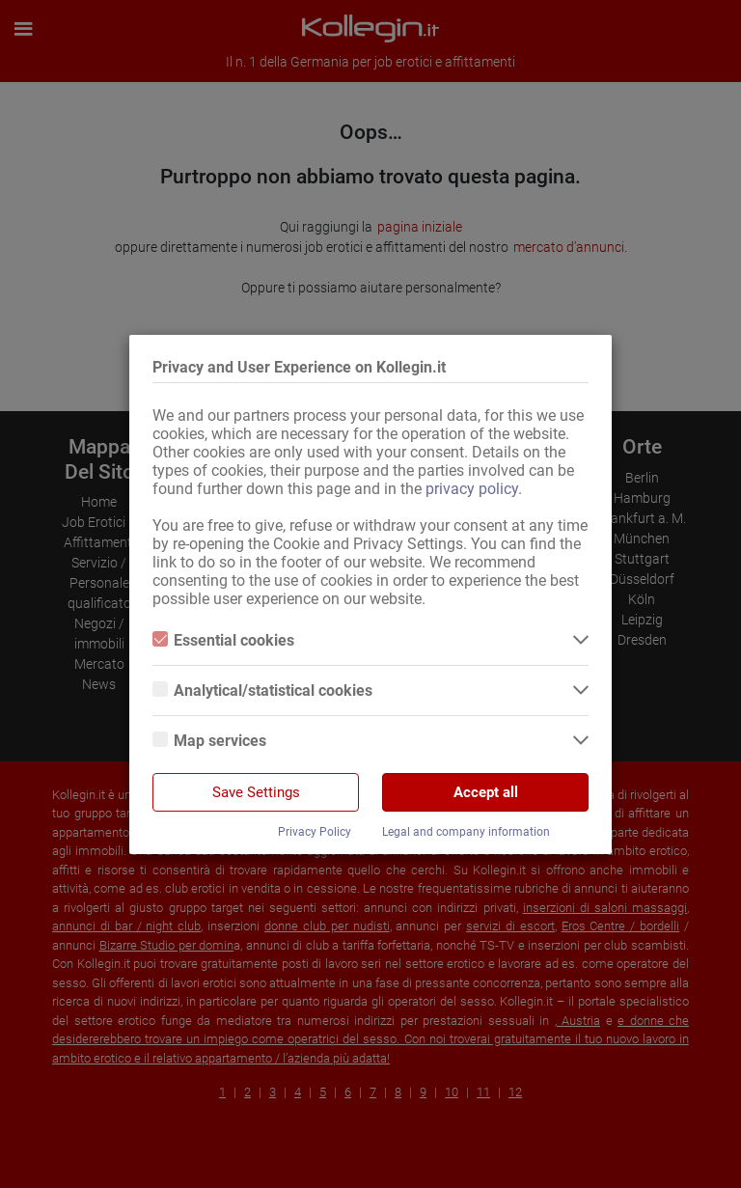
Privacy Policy (314, 832)
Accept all (485, 792)
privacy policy (471, 489)
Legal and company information (466, 832)
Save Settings (256, 792)
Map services (209, 741)
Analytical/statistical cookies (262, 690)
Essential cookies (223, 640)
